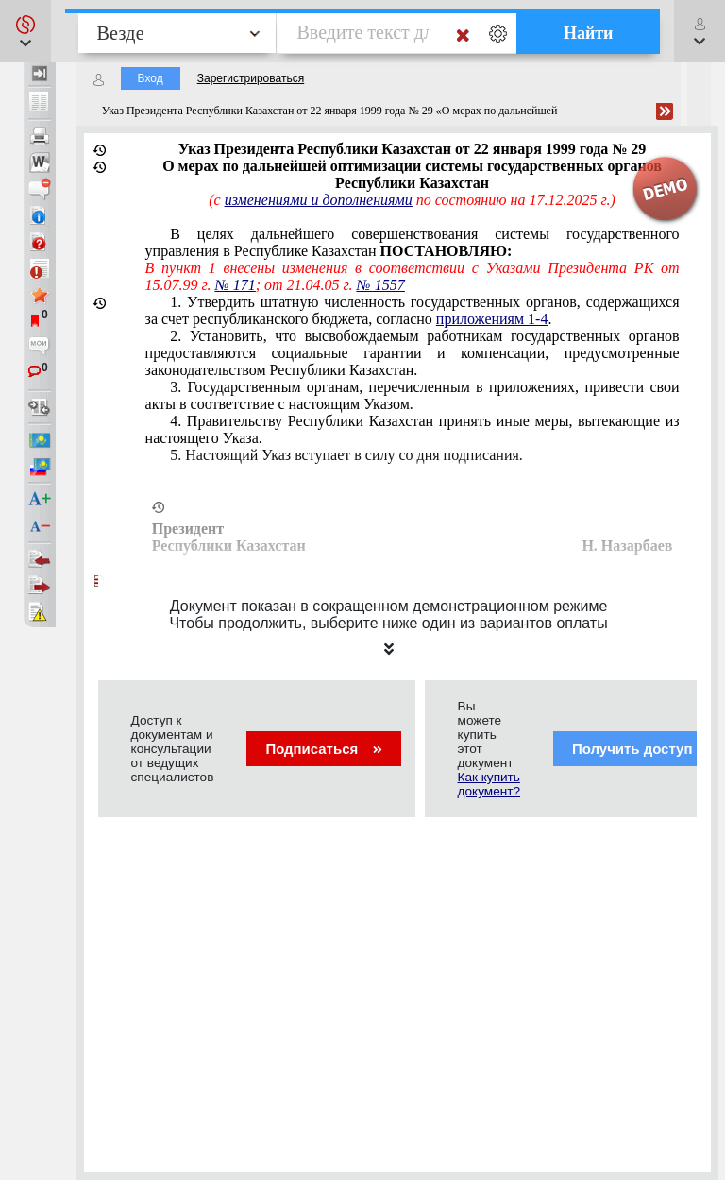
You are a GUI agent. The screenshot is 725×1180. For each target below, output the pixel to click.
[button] (25, 31)
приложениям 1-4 (492, 319)
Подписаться (323, 749)
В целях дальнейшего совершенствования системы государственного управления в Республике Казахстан (412, 242)
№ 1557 (381, 285)
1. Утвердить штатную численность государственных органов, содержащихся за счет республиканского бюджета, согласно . (412, 310)
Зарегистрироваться (250, 78)
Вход (150, 78)
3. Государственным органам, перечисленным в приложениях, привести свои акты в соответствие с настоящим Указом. (412, 395)
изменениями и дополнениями (319, 200)
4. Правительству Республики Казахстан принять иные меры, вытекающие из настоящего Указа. (412, 429)
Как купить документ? (489, 784)
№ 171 (235, 285)
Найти (589, 33)
